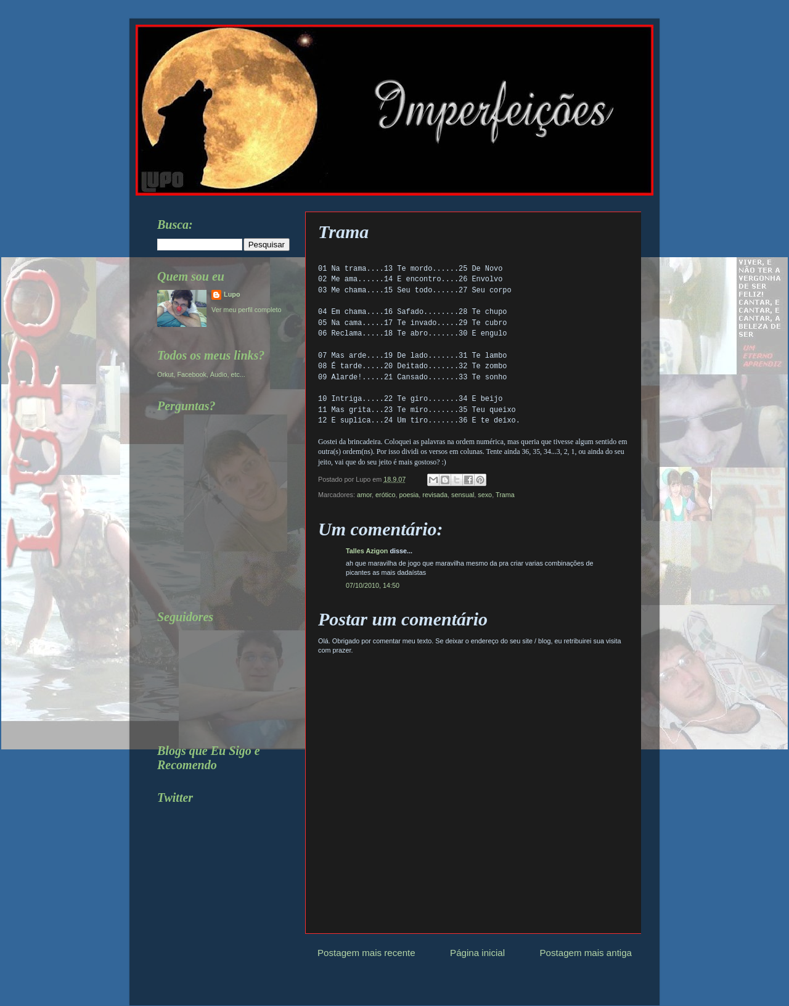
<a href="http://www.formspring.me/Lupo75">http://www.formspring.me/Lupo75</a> (212, 504)
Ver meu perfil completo (246, 309)
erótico (385, 494)
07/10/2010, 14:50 (372, 585)
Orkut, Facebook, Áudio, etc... (201, 374)
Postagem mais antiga (586, 952)
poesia (409, 494)
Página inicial (477, 952)
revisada (435, 494)
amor (364, 494)
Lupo (232, 294)
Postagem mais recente (366, 952)
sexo (485, 494)
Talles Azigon (367, 551)
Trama (505, 494)
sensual (462, 494)
